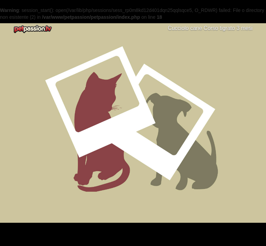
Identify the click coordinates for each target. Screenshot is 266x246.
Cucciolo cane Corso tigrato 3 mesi (210, 28)
